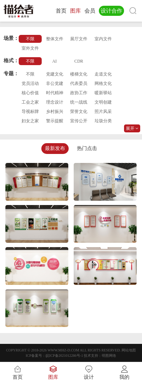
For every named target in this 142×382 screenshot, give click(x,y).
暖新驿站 (103, 92)
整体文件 (54, 38)
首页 (61, 11)
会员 (89, 11)
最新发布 (55, 148)
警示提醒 (54, 120)
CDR (78, 61)
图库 (75, 11)
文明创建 (103, 102)
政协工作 (78, 92)
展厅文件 (78, 38)
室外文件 (30, 48)
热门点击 (87, 148)
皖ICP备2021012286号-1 (64, 356)
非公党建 (54, 83)
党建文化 (54, 74)
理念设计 (54, 102)
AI (54, 61)
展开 (132, 128)
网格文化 (103, 83)
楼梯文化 (78, 74)
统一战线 (78, 102)
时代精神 (54, 92)
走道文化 (103, 74)
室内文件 (103, 38)
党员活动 (30, 83)
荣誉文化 (78, 111)
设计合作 (111, 11)
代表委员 (78, 83)
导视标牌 (30, 111)
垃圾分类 (103, 120)
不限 (30, 38)
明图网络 (109, 356)
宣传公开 (78, 120)
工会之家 (30, 102)
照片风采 (103, 111)
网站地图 (129, 350)
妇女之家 (30, 120)
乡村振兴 (54, 111)
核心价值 (30, 92)
